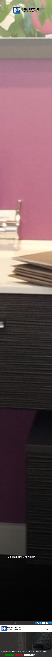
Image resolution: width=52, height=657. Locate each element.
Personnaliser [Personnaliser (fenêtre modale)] (29, 655)
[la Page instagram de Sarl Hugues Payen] (46, 623)
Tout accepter (9, 655)
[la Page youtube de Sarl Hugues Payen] (43, 623)
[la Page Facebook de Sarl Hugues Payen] (40, 623)
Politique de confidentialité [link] (40, 655)
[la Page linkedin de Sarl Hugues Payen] (49, 623)
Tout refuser (19, 655)
